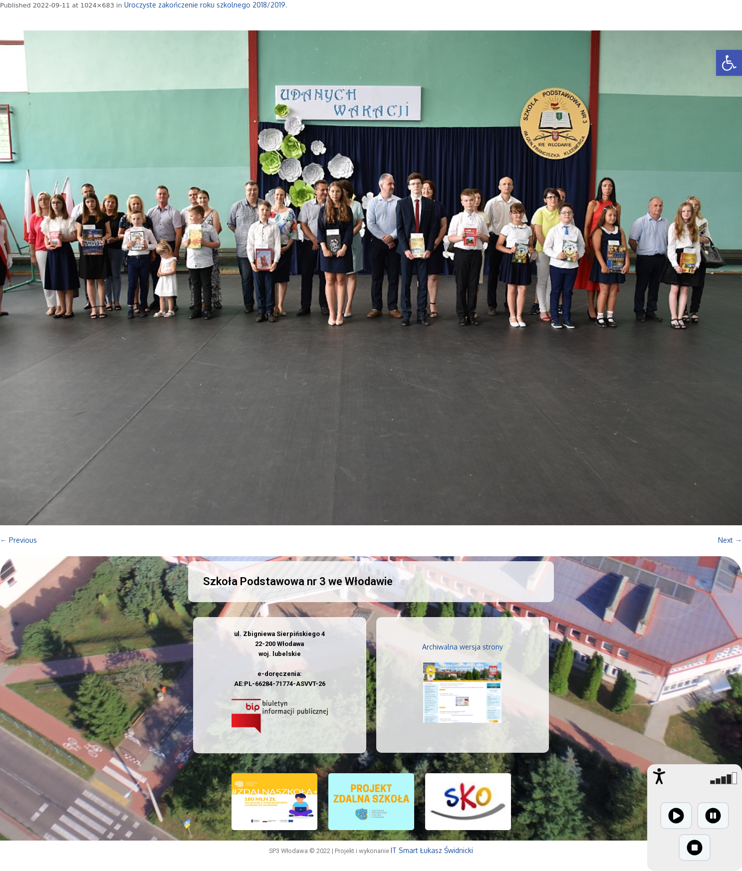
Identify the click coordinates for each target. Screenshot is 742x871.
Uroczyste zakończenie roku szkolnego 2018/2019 (204, 4)
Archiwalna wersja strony (462, 647)
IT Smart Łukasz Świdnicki (432, 850)
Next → (730, 540)
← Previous (18, 540)
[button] (729, 63)
